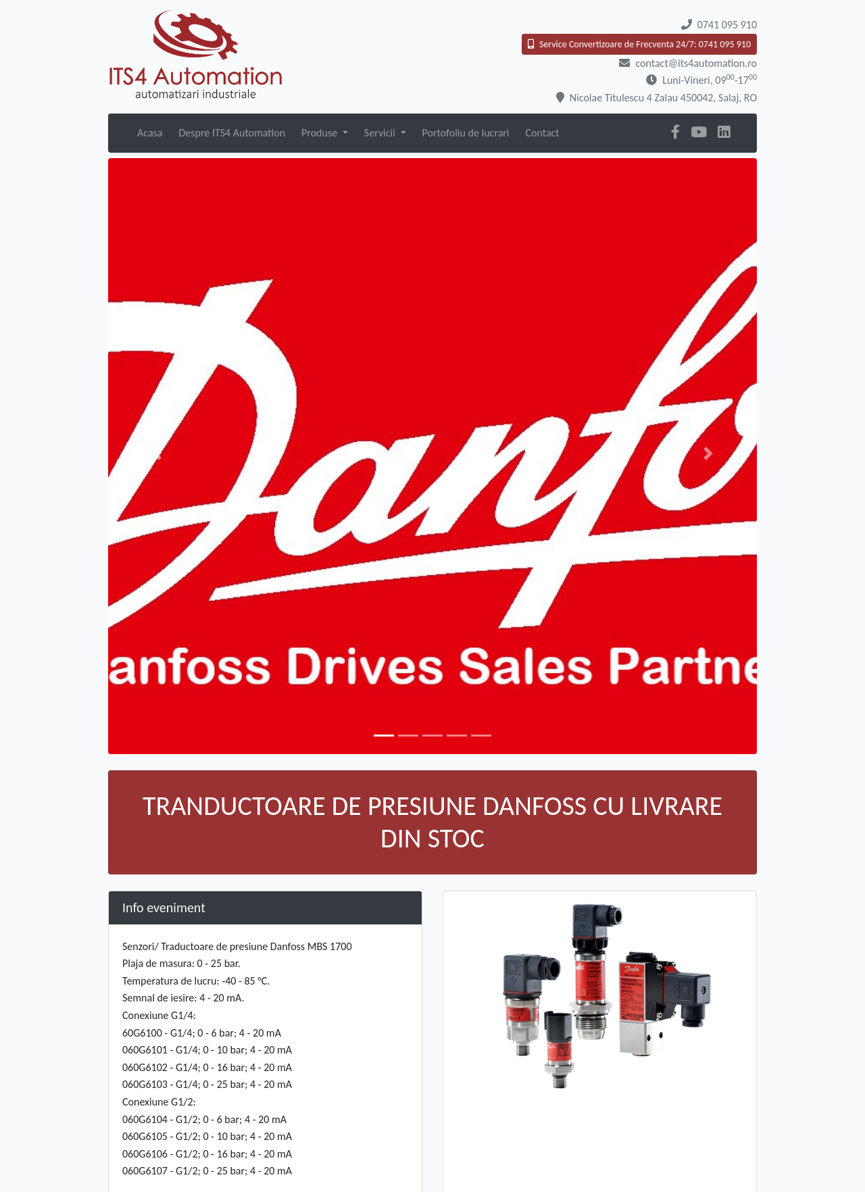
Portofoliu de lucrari (466, 132)
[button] (156, 453)
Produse (320, 132)
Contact (543, 132)
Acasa (149, 132)
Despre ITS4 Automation (231, 132)
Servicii (381, 132)
